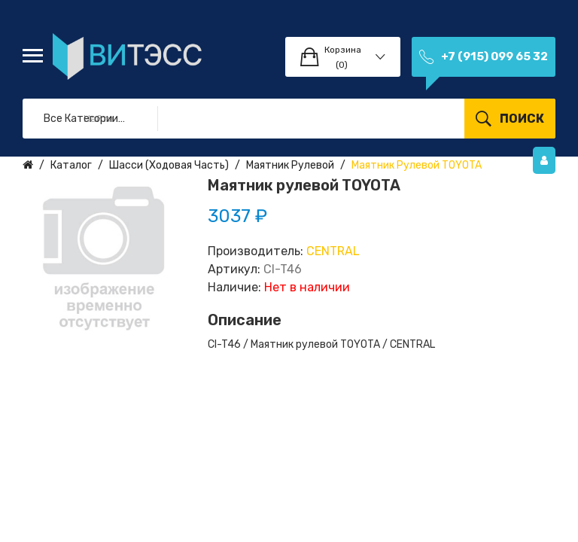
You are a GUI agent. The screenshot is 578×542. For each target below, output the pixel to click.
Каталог (71, 165)
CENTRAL (333, 251)
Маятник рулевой (290, 165)
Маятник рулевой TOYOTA (416, 165)
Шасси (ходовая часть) (169, 165)
